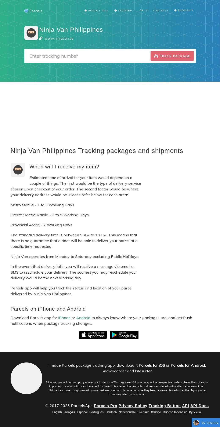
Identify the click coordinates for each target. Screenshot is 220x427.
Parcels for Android (188, 365)
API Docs (199, 406)
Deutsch (111, 412)
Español (82, 412)
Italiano (156, 412)
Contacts (161, 10)
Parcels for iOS (152, 365)
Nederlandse (127, 412)
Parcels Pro (96, 10)
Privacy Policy (133, 406)
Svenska (143, 412)
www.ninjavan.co (58, 38)
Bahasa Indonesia (175, 412)
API (185, 406)
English (57, 412)
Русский (195, 412)
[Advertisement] (110, 111)
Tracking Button (165, 406)
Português (96, 412)
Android (83, 317)
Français (69, 412)
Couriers (123, 10)
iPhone (64, 317)
